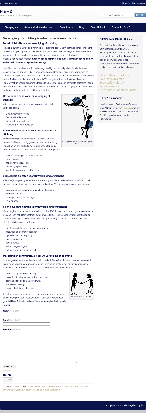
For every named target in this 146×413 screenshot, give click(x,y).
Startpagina (11, 27)
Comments (139, 3)
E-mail (11, 320)
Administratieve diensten (38, 27)
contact (128, 108)
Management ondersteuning (118, 89)
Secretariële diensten (113, 82)
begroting (74, 386)
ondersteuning (31, 390)
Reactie (12, 329)
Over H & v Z (98, 27)
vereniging (55, 390)
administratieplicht (58, 386)
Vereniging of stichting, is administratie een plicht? (39, 38)
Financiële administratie (115, 75)
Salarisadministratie (112, 79)
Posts (127, 3)
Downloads (66, 27)
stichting (44, 390)
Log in (140, 405)
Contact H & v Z (121, 27)
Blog (82, 27)
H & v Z (6, 11)
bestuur (84, 386)
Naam (11, 311)
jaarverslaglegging (13, 390)
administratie (41, 386)
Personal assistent (111, 86)
